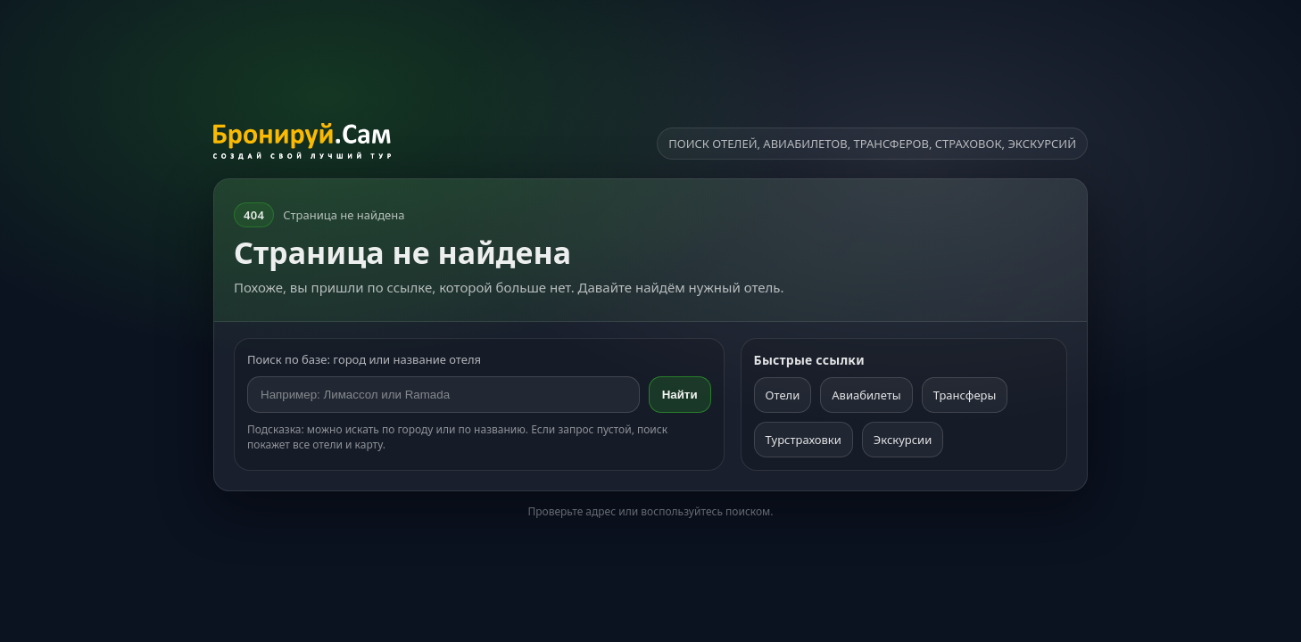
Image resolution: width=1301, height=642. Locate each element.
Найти (680, 394)
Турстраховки (803, 440)
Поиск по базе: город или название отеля (364, 359)
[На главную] (302, 143)
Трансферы (965, 395)
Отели (783, 395)
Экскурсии (903, 440)
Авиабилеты (866, 395)
